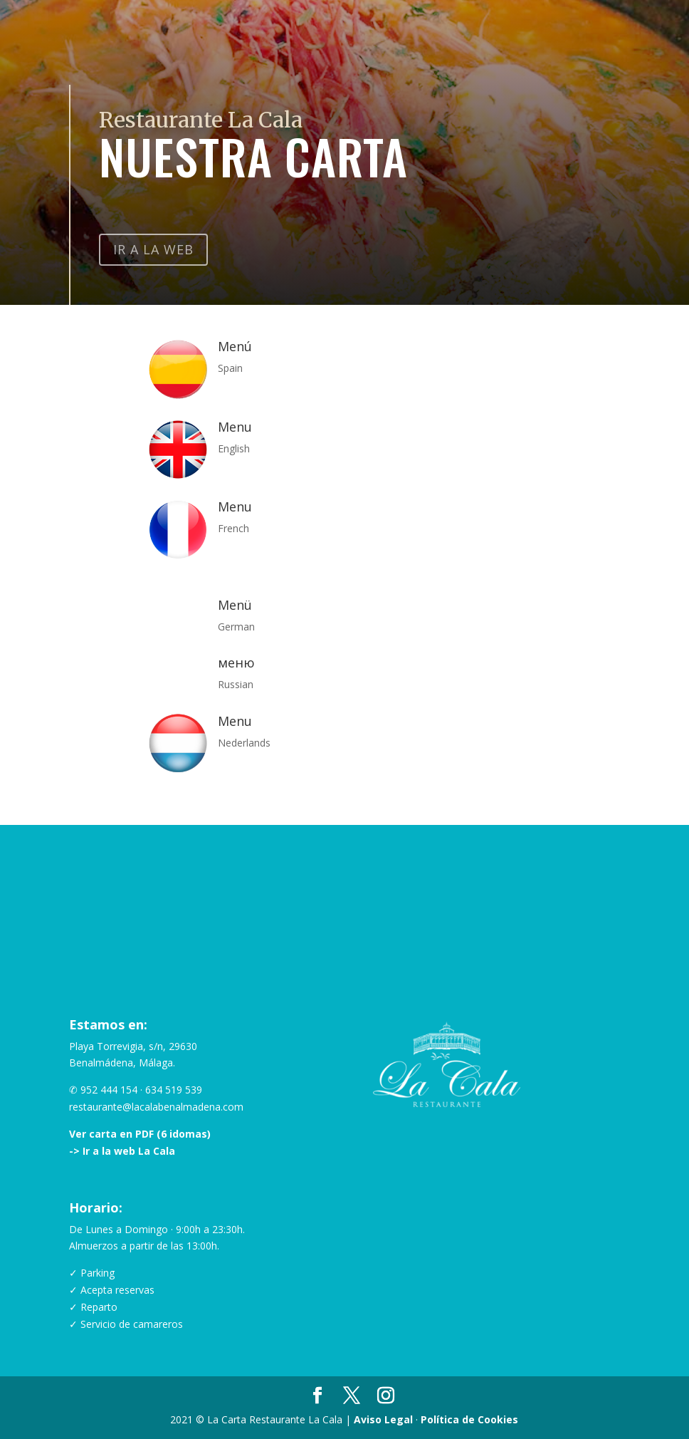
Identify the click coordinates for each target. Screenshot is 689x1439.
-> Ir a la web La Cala (122, 1151)
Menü (235, 604)
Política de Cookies (469, 1419)
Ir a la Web (153, 249)
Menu (235, 426)
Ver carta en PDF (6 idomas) (140, 1134)
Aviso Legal (383, 1419)
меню (236, 662)
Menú (235, 346)
